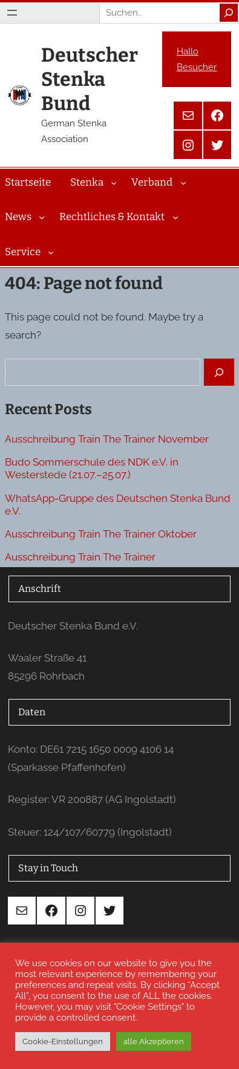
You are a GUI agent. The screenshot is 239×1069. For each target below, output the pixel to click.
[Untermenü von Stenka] (114, 182)
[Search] (229, 13)
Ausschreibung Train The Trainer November (107, 439)
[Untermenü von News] (42, 217)
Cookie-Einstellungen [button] (62, 1041)
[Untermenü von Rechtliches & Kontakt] (175, 217)
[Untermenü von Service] (51, 252)
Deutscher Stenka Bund (89, 79)
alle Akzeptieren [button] (153, 1041)
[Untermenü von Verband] (183, 182)
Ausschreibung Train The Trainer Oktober (101, 534)
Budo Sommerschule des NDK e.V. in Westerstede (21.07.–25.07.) (91, 468)
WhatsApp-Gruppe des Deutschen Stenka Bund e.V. (118, 504)
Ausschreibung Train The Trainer (80, 557)
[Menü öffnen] (12, 12)
